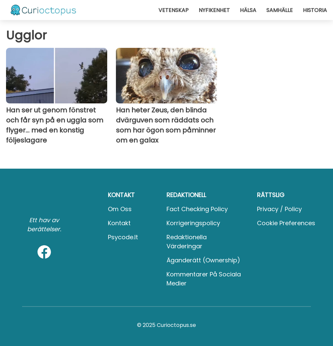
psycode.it (123, 237)
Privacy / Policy (279, 209)
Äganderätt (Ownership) (203, 260)
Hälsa (248, 10)
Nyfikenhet (214, 10)
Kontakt (119, 223)
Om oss (120, 209)
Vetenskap (173, 10)
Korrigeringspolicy (193, 223)
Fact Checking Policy (197, 209)
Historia (315, 10)
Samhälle (279, 10)
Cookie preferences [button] (286, 223)
